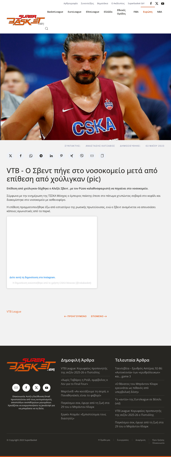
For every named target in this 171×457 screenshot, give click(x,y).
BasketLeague (55, 11)
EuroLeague (74, 11)
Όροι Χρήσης (158, 440)
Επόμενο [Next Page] (99, 316)
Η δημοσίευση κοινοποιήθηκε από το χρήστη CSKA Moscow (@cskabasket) (52, 283)
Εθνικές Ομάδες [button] (121, 11)
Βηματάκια (102, 3)
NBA (159, 11)
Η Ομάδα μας (104, 440)
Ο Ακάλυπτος (118, 3)
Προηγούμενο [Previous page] (75, 316)
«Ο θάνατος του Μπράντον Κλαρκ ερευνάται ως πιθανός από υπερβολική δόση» (136, 388)
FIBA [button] (136, 11)
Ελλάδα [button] (108, 11)
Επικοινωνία (158, 443)
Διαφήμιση (140, 440)
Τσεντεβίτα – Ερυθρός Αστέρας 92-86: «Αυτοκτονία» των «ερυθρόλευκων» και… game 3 (138, 372)
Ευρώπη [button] (147, 11)
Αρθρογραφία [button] (71, 3)
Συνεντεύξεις (87, 3)
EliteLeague (92, 11)
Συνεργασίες (123, 440)
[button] (46, 28)
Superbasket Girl (136, 3)
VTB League (14, 311)
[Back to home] (26, 20)
